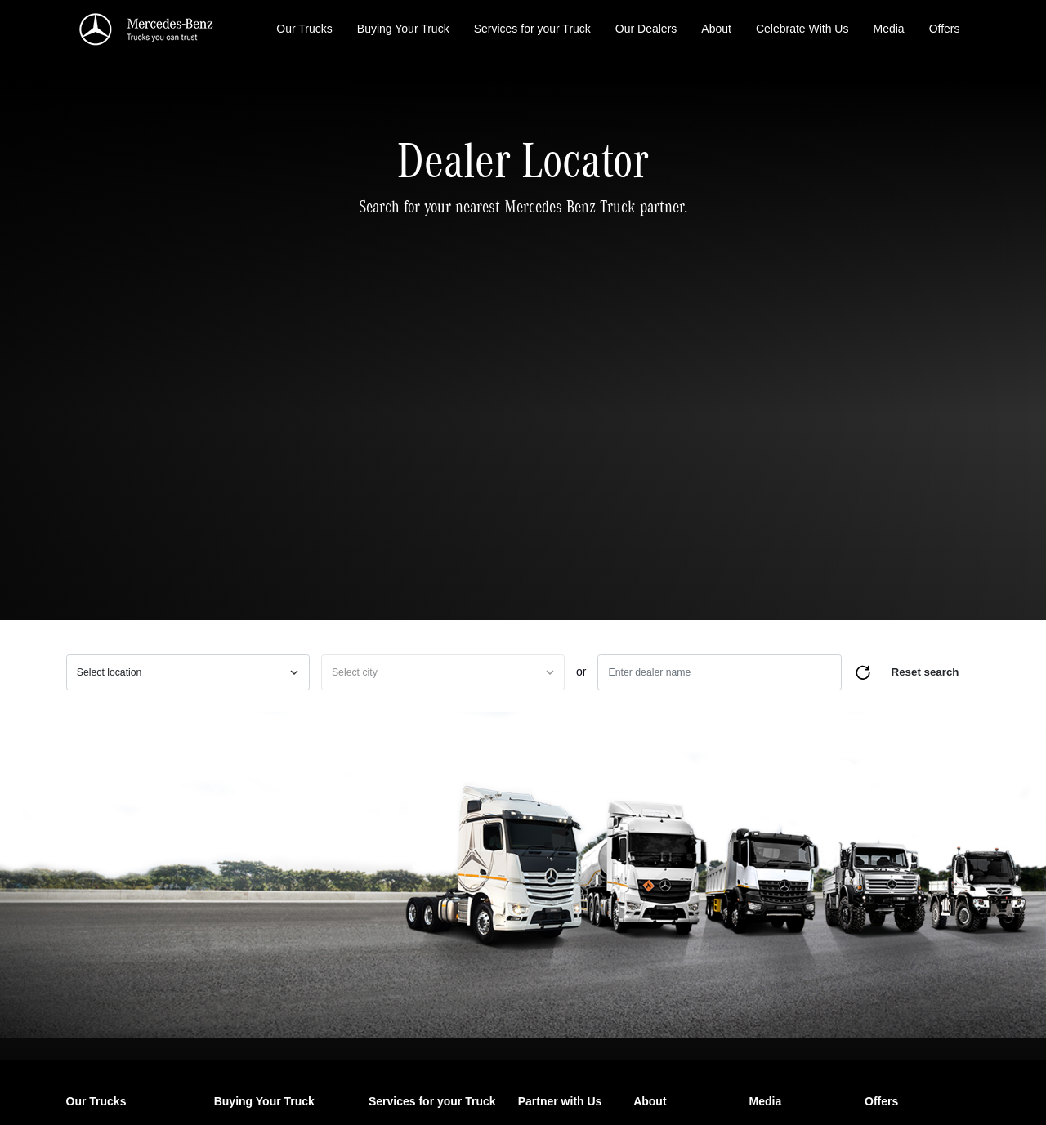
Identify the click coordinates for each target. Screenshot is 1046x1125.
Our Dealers (646, 28)
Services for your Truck (532, 28)
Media (888, 28)
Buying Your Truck (403, 28)
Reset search (925, 672)
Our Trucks (304, 28)
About (716, 28)
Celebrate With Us (802, 28)
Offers (944, 28)
